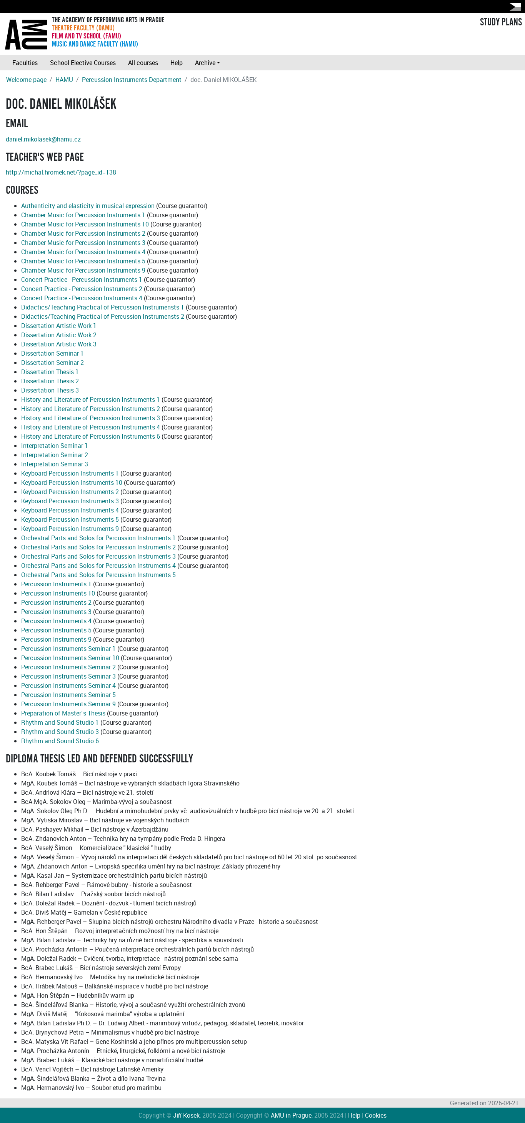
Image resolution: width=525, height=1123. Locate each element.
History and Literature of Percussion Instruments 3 (90, 418)
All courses (143, 62)
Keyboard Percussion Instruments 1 (70, 473)
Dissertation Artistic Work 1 (59, 325)
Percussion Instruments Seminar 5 (68, 694)
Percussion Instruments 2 (56, 602)
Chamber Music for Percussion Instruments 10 (85, 224)
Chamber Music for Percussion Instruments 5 (83, 261)
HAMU (64, 79)
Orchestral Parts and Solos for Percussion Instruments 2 (98, 547)
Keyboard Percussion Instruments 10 (71, 482)
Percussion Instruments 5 (56, 630)
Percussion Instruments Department (132, 79)
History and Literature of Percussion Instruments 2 (90, 408)
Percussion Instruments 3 (56, 611)
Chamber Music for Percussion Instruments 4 (83, 252)
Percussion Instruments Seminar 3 (68, 676)
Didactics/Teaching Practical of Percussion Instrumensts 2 (102, 316)
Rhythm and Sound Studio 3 (60, 731)
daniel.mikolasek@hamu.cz (43, 139)
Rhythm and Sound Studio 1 (60, 722)
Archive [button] (205, 62)
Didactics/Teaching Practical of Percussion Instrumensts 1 (102, 307)
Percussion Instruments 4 (56, 621)
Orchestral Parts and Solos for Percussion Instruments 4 (98, 565)
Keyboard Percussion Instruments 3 (70, 501)
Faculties (25, 62)
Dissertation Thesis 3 (50, 390)
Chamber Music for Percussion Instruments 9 (83, 270)
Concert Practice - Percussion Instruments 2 (81, 288)
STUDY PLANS (501, 22)
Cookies (376, 1115)
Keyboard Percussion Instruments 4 (70, 510)
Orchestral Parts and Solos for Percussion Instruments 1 (98, 538)
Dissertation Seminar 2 (52, 362)
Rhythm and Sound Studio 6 (60, 741)
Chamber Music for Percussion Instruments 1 (83, 215)
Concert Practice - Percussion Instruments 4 (81, 298)
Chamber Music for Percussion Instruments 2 (83, 233)
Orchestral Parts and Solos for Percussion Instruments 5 (98, 575)
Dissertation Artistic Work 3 (59, 344)
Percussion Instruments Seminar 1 (68, 648)
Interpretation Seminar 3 (54, 464)
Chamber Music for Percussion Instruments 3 (83, 242)
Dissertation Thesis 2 (50, 381)
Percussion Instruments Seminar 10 (70, 658)
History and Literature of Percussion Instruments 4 (90, 427)
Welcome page (26, 79)
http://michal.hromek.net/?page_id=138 (61, 172)
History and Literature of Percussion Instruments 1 (90, 399)
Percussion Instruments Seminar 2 (68, 667)
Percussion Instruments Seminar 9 (68, 704)
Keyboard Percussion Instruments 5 (70, 519)
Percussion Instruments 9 (56, 639)
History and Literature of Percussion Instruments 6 (90, 436)
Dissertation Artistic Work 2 (59, 335)
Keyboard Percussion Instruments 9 (70, 528)
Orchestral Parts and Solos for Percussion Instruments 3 (98, 556)
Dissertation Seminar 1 (52, 353)
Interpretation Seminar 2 (54, 455)
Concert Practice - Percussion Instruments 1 (81, 279)
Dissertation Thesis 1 (50, 372)
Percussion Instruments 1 (56, 584)
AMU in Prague (291, 1115)
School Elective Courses (83, 62)
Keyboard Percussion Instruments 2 (70, 491)
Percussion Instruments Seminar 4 (68, 685)
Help (176, 62)
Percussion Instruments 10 (58, 593)
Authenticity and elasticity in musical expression (88, 205)
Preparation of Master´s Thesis (63, 713)
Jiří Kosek (186, 1115)
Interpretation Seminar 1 (54, 445)
